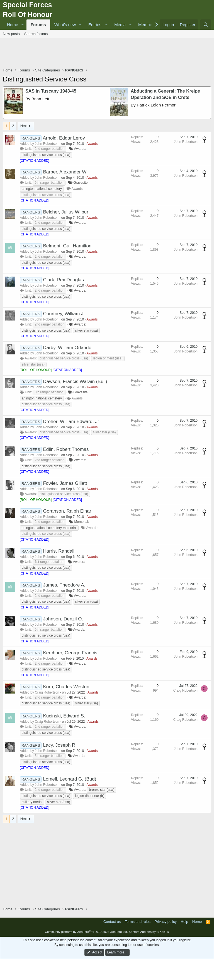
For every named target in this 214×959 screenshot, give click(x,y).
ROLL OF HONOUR (36, 370)
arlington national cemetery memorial (49, 528)
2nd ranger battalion (49, 149)
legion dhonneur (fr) (89, 796)
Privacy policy (166, 922)
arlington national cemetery (42, 189)
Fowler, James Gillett (65, 483)
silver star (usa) (86, 330)
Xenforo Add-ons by (149, 931)
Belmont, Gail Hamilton (67, 246)
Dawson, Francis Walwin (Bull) (75, 381)
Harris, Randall (58, 551)
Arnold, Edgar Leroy (64, 138)
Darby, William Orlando (67, 347)
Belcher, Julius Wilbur (65, 212)
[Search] (205, 24)
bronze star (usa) (101, 790)
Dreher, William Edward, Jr (71, 421)
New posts (11, 34)
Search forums (36, 34)
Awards (92, 144)
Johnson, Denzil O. (63, 619)
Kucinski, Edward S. (64, 716)
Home (12, 24)
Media (120, 24)
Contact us (112, 922)
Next (24, 126)
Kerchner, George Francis (70, 652)
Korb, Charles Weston (66, 686)
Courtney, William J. (64, 313)
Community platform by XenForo (86, 931)
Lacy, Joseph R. (60, 745)
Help (184, 922)
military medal (32, 802)
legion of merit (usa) (108, 358)
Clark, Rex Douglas (63, 279)
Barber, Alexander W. (65, 172)
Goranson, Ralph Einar (67, 511)
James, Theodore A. (64, 585)
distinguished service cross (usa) (46, 155)
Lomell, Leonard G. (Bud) (69, 779)
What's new (65, 24)
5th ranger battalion (49, 183)
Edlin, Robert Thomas (66, 449)
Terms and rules (137, 922)
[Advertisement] (107, 53)
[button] (22, 24)
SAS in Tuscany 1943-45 (50, 91)
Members (147, 24)
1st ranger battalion (49, 562)
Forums (38, 24)
